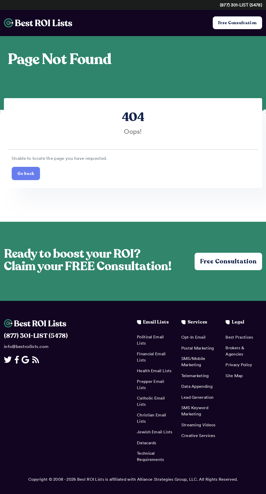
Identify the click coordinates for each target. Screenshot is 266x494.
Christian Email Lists (151, 418)
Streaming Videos (198, 424)
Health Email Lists (154, 370)
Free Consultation (237, 23)
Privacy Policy (238, 364)
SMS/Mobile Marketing (193, 361)
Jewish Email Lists (154, 431)
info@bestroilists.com (26, 346)
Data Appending (196, 386)
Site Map (234, 375)
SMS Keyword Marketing (194, 410)
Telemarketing (195, 375)
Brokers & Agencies (234, 351)
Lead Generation (197, 397)
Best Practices (239, 337)
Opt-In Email (193, 337)
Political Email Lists (150, 340)
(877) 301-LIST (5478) (241, 5)
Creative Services (198, 435)
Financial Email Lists (151, 357)
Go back (25, 173)
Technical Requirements (150, 456)
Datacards (146, 442)
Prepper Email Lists (150, 384)
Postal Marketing (197, 348)
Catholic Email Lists (151, 401)
